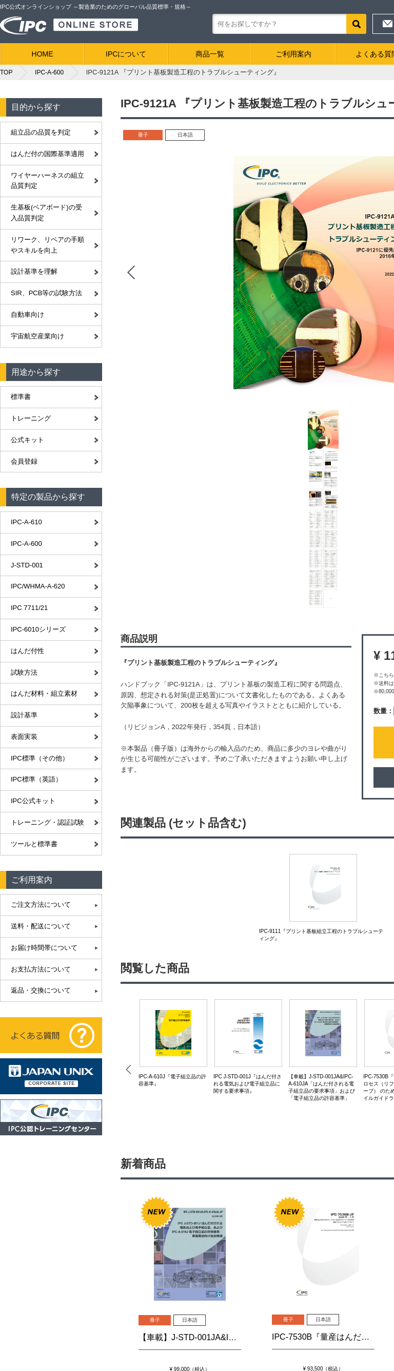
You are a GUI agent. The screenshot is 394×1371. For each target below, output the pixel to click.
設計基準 (24, 715)
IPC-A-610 (26, 522)
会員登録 (24, 461)
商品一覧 (209, 54)
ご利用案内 (293, 54)
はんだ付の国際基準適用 (47, 154)
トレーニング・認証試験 (47, 822)
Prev (131, 272)
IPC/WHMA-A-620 (38, 586)
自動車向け (27, 314)
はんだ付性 (27, 651)
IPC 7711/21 (29, 608)
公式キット (27, 440)
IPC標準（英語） (36, 779)
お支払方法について (41, 969)
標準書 (21, 397)
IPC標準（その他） (40, 758)
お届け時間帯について (44, 947)
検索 (356, 24)
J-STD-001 (27, 565)
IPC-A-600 (26, 543)
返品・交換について (41, 990)
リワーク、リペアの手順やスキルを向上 (47, 245)
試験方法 (24, 672)
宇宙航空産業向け (37, 336)
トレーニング (31, 418)
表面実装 (24, 736)
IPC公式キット (33, 801)
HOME (42, 54)
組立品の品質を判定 (41, 132)
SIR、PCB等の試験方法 (46, 293)
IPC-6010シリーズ (38, 629)
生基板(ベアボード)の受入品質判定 (46, 212)
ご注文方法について (41, 904)
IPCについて (126, 54)
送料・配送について (41, 926)
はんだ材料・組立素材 (44, 693)
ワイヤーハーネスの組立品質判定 (47, 181)
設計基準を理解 (34, 271)
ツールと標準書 (34, 844)
